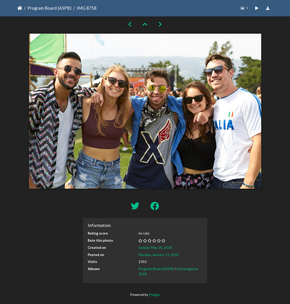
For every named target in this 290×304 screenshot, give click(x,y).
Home (19, 8)
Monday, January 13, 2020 (158, 255)
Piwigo (154, 294)
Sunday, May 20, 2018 (155, 247)
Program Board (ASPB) (49, 8)
